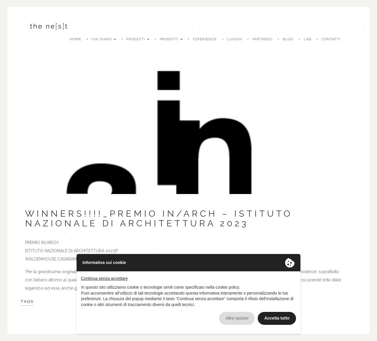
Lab (307, 39)
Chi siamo (104, 39)
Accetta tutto (277, 318)
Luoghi (234, 39)
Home (75, 39)
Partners (262, 39)
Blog (288, 39)
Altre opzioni (237, 318)
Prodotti (171, 39)
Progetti (137, 39)
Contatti (331, 39)
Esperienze (205, 39)
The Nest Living (49, 26)
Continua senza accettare (104, 278)
